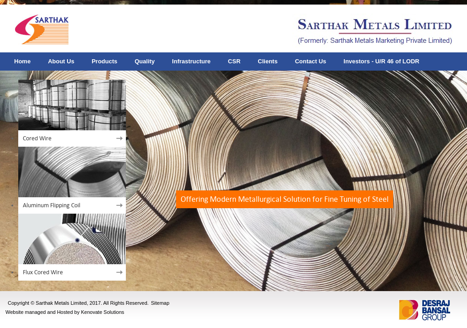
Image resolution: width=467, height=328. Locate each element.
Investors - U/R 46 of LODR (381, 61)
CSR (234, 61)
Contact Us (311, 61)
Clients (267, 61)
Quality (145, 61)
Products (104, 61)
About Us (61, 61)
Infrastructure (191, 61)
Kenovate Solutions (103, 312)
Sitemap (160, 303)
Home (22, 61)
